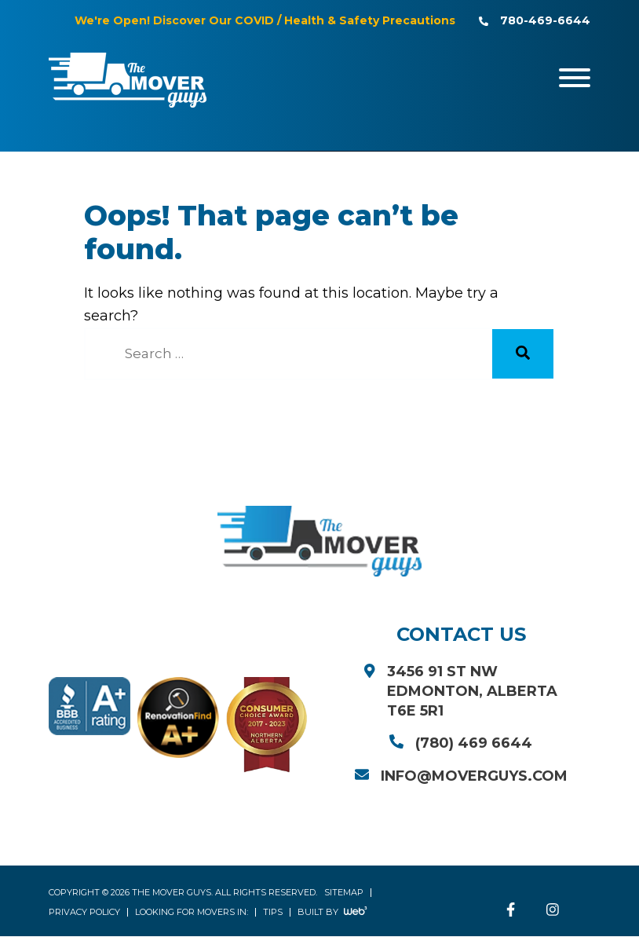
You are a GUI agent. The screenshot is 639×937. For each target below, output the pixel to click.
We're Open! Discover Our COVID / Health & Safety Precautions (265, 20)
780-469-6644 (545, 20)
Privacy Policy (84, 912)
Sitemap (343, 893)
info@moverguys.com (474, 776)
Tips (273, 912)
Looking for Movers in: (191, 912)
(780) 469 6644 (473, 743)
